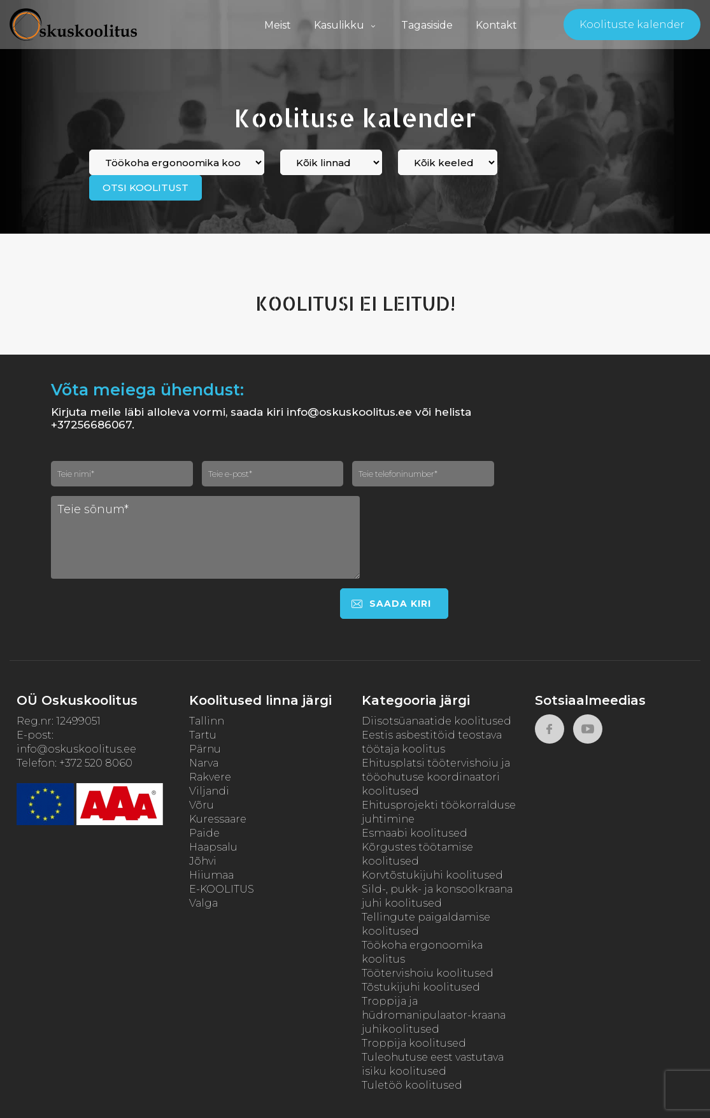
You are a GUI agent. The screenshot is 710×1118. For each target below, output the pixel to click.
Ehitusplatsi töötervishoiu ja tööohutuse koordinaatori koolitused (436, 777)
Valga (203, 903)
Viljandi (209, 791)
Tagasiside (427, 25)
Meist (277, 25)
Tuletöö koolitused (412, 1085)
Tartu (203, 735)
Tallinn (206, 721)
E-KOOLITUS (221, 889)
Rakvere (210, 777)
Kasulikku (346, 25)
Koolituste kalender (632, 24)
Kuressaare (217, 819)
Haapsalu (213, 847)
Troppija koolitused (414, 1043)
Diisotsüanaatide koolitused (436, 721)
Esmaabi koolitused (414, 833)
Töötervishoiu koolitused (427, 973)
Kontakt (496, 25)
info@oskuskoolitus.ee (76, 749)
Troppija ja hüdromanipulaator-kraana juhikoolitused (434, 1015)
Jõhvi (203, 861)
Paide (204, 833)
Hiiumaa (211, 875)
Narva (203, 763)
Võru (201, 805)
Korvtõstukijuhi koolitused (432, 875)
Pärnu (205, 749)
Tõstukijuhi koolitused (421, 987)
